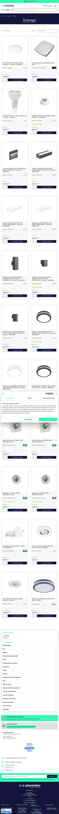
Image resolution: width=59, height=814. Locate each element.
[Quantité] (4, 80)
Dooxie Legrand (36, 807)
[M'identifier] (48, 6)
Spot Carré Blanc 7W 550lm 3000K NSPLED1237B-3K (42, 441)
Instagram (34, 798)
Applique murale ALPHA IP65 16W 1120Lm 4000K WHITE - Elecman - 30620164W (13, 224)
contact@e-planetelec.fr (11, 734)
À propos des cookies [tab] (49, 398)
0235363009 (30, 794)
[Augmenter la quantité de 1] (6, 79)
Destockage (8, 629)
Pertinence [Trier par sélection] (42, 30)
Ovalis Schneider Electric (36, 808)
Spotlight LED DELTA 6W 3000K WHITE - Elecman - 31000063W (44, 116)
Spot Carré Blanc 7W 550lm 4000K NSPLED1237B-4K (13, 441)
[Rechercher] (34, 10)
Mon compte (7, 807)
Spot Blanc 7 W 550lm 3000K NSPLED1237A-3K (40, 492)
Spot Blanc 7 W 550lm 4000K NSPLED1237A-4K (11, 492)
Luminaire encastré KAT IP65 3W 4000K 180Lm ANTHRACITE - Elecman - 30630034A (14, 170)
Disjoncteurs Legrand (51, 804)
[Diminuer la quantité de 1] (6, 80)
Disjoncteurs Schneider (52, 805)
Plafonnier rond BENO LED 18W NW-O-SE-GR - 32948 (43, 596)
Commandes (7, 808)
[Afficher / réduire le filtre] (55, 641)
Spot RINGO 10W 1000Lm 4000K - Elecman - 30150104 (13, 596)
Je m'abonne (51, 772)
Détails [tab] (29, 398)
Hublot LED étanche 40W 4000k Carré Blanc (43, 63)
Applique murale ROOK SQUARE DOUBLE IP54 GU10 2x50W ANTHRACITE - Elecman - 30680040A (14, 279)
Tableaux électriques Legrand (22, 806)
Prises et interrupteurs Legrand (37, 812)
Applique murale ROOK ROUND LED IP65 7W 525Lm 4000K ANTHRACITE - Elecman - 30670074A (14, 333)
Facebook (32, 798)
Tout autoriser (48, 419)
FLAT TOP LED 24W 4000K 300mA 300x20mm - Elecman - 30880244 (13, 63)
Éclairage (6, 632)
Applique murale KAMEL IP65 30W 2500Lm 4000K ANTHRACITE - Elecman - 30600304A (44, 333)
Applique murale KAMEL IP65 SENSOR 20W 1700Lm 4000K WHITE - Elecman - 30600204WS (14, 387)
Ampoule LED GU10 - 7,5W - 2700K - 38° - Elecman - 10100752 (15, 116)
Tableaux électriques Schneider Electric (22, 808)
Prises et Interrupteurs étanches (37, 810)
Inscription (7, 806)
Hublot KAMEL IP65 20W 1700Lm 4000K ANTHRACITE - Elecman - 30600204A (44, 386)
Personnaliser (29, 419)
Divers (5, 634)
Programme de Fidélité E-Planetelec (7, 805)
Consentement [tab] (10, 398)
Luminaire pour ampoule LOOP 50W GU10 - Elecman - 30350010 (42, 544)
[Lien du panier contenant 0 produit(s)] (56, 6)
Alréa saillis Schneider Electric (37, 806)
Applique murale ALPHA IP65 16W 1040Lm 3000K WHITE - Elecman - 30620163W (42, 224)
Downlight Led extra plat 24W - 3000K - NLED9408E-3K (14, 544)
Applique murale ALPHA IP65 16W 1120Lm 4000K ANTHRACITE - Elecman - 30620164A (44, 170)
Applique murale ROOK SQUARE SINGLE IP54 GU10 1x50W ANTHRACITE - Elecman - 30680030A (43, 279)
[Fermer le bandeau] (56, 393)
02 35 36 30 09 (29, 1)
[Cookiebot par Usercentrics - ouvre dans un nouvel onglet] (46, 394)
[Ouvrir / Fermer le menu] (5, 10)
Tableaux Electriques (22, 804)
